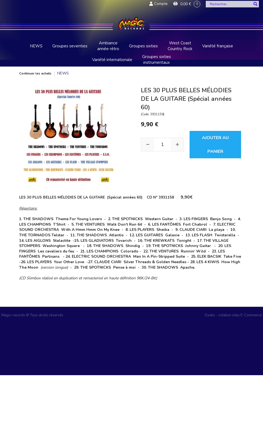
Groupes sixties (143, 46)
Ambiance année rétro (108, 45)
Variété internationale (112, 59)
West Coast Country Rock (180, 45)
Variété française (217, 46)
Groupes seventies (69, 46)
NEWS (36, 46)
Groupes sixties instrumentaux (156, 59)
